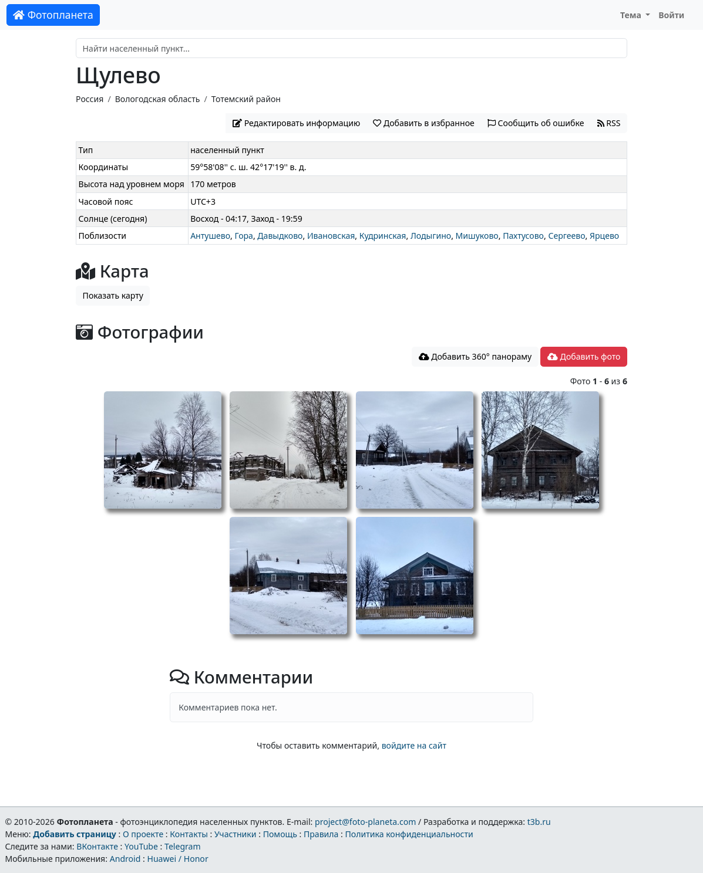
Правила (321, 834)
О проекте (143, 834)
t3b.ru (539, 821)
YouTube (141, 846)
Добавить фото (583, 356)
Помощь (280, 834)
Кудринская (382, 235)
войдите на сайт (414, 745)
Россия (89, 98)
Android (125, 858)
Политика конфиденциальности (409, 834)
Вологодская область (157, 98)
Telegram (182, 846)
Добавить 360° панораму (475, 356)
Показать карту (113, 295)
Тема (632, 15)
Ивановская (331, 235)
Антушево (210, 235)
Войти (671, 15)
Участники (235, 834)
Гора (244, 235)
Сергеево (566, 235)
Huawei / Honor (177, 858)
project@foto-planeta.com (365, 821)
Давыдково (279, 235)
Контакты (189, 834)
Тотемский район (246, 98)
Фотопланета (53, 15)
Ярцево (604, 235)
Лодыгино (431, 235)
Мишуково (477, 235)
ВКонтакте (97, 846)
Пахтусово (523, 235)
